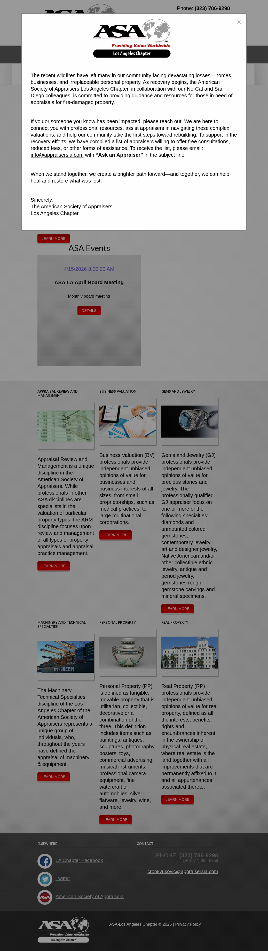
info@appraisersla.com (57, 155)
